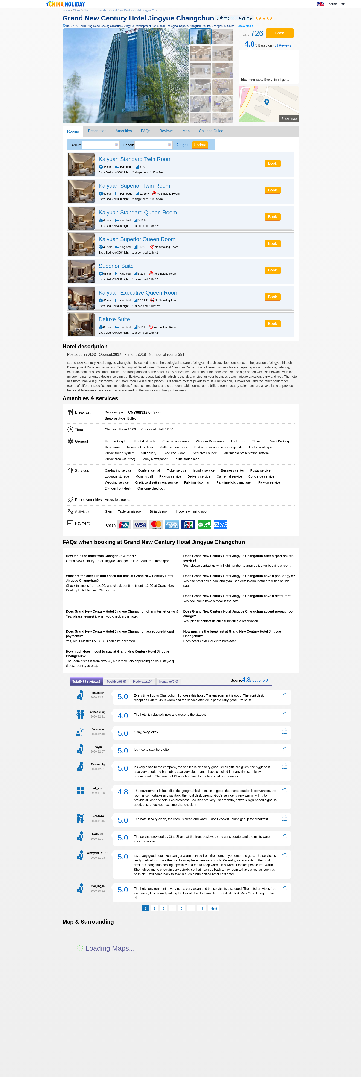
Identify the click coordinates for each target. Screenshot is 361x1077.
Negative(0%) (168, 681)
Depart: (128, 145)
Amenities (124, 131)
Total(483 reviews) (86, 681)
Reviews (166, 131)
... (191, 908)
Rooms (73, 131)
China (76, 10)
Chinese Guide (211, 131)
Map (186, 131)
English (331, 4)
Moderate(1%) (142, 681)
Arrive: (76, 145)
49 (201, 908)
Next (213, 908)
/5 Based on (268, 44)
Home (66, 10)
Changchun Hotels (94, 10)
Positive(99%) (116, 681)
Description (97, 131)
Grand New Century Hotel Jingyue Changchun (137, 10)
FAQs (145, 131)
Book (279, 33)
